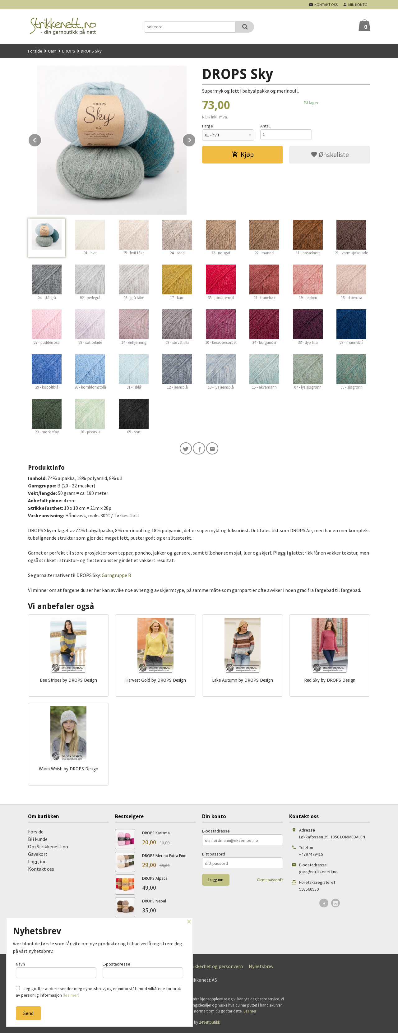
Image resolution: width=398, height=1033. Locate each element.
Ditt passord (213, 855)
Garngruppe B (116, 576)
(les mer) (71, 995)
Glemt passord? (270, 881)
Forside (35, 51)
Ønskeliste (330, 154)
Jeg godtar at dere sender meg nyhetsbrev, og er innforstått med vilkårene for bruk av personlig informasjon (98, 992)
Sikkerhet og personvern (217, 968)
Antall (265, 126)
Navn (56, 969)
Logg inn (37, 863)
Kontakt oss (41, 870)
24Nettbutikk (209, 1023)
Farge (207, 126)
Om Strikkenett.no (48, 848)
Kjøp (242, 154)
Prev (41, 139)
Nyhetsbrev (261, 968)
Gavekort (38, 855)
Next (195, 139)
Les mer (249, 1012)
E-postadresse (216, 832)
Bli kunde (38, 840)
